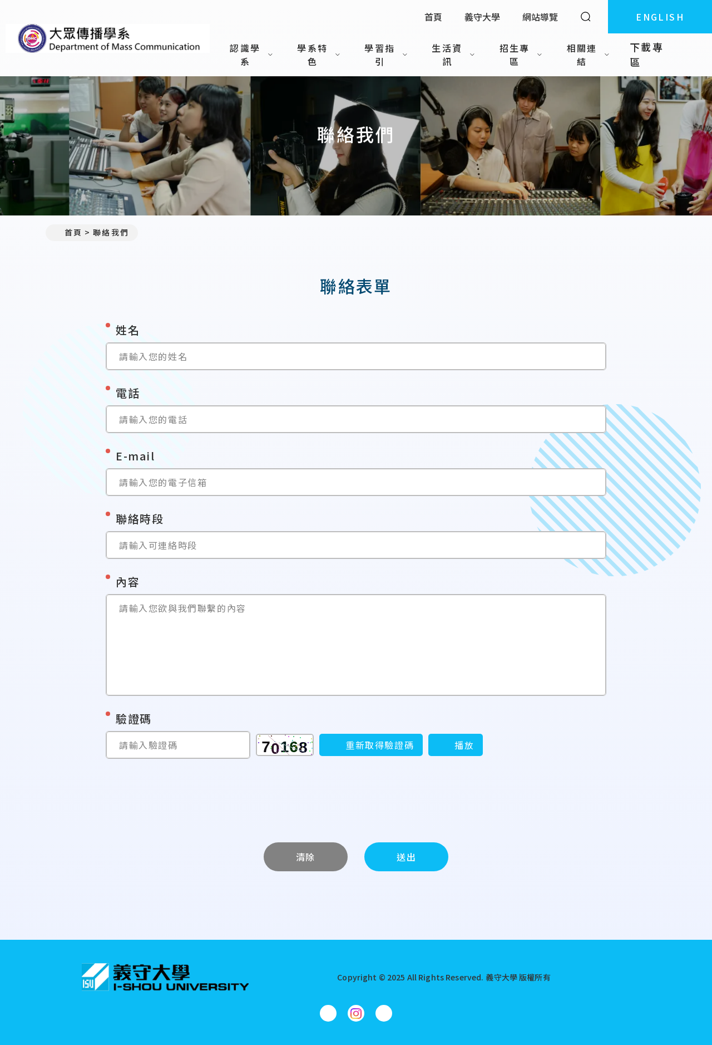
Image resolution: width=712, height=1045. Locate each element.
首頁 (433, 16)
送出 (406, 857)
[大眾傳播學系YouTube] (383, 1013)
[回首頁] (165, 977)
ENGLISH (660, 16)
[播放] (455, 745)
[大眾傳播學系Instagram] (356, 1013)
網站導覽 (540, 16)
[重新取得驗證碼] (371, 745)
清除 (305, 857)
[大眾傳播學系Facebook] (328, 1013)
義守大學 (482, 16)
